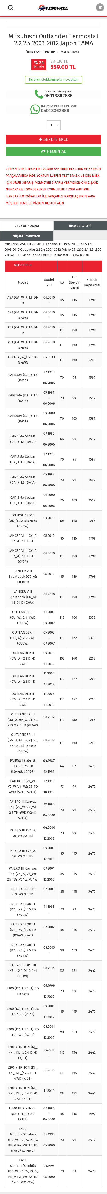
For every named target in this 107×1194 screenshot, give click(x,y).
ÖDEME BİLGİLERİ (80, 225)
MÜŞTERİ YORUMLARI (27, 236)
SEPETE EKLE (53, 139)
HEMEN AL (53, 151)
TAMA (75, 52)
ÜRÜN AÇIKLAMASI (26, 225)
